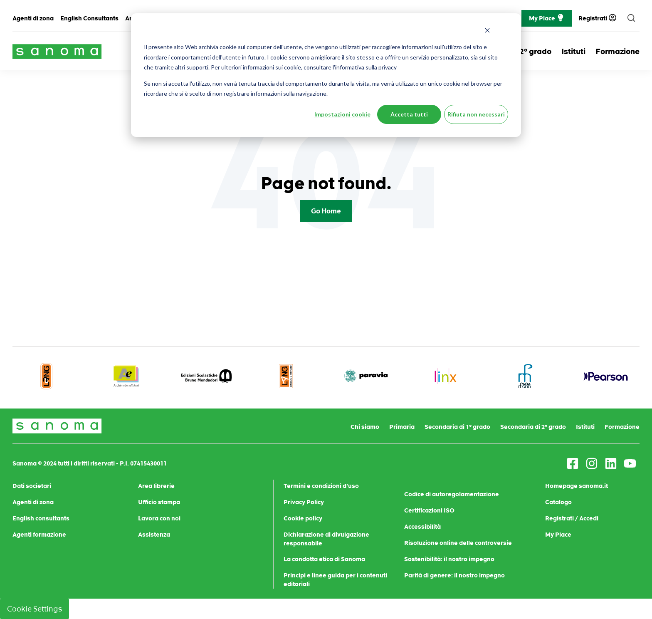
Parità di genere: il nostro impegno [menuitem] (454, 575)
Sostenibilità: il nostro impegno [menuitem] (449, 559)
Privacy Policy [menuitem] (304, 502)
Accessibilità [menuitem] (422, 526)
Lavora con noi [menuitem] (159, 518)
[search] (631, 18)
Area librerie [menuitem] (156, 486)
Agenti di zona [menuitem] (33, 18)
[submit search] (631, 18)
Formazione (617, 51)
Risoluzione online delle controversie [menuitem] (458, 543)
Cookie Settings (34, 609)
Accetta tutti (409, 114)
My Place (546, 18)
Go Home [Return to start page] (326, 211)
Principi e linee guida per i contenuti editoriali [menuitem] (335, 580)
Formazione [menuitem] (622, 427)
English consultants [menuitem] (40, 518)
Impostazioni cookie (342, 114)
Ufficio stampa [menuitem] (159, 502)
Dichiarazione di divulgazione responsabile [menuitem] (326, 539)
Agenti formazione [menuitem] (39, 534)
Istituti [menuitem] (585, 427)
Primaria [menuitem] (402, 427)
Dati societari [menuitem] (31, 486)
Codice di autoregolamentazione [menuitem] (451, 494)
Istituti (573, 51)
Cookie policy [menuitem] (303, 518)
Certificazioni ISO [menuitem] (429, 510)
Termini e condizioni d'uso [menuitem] (321, 486)
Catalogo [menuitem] (558, 502)
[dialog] (326, 75)
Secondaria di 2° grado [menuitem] (533, 427)
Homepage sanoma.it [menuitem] (576, 486)
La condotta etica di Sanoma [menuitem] (324, 559)
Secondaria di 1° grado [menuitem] (457, 427)
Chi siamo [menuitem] (365, 427)
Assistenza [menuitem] (154, 534)
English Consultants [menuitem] (89, 18)
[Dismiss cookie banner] (487, 31)
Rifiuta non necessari (476, 114)
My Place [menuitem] (558, 534)
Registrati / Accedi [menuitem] (571, 518)
